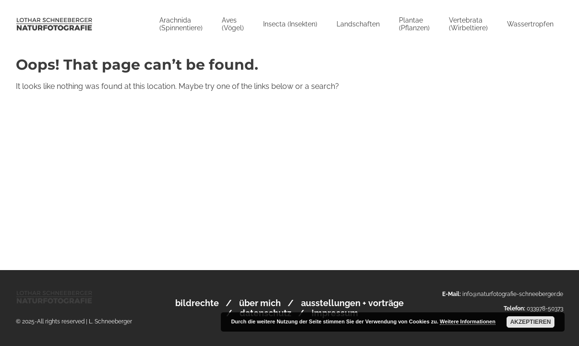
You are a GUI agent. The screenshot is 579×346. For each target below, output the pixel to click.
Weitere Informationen (467, 321)
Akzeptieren (530, 322)
